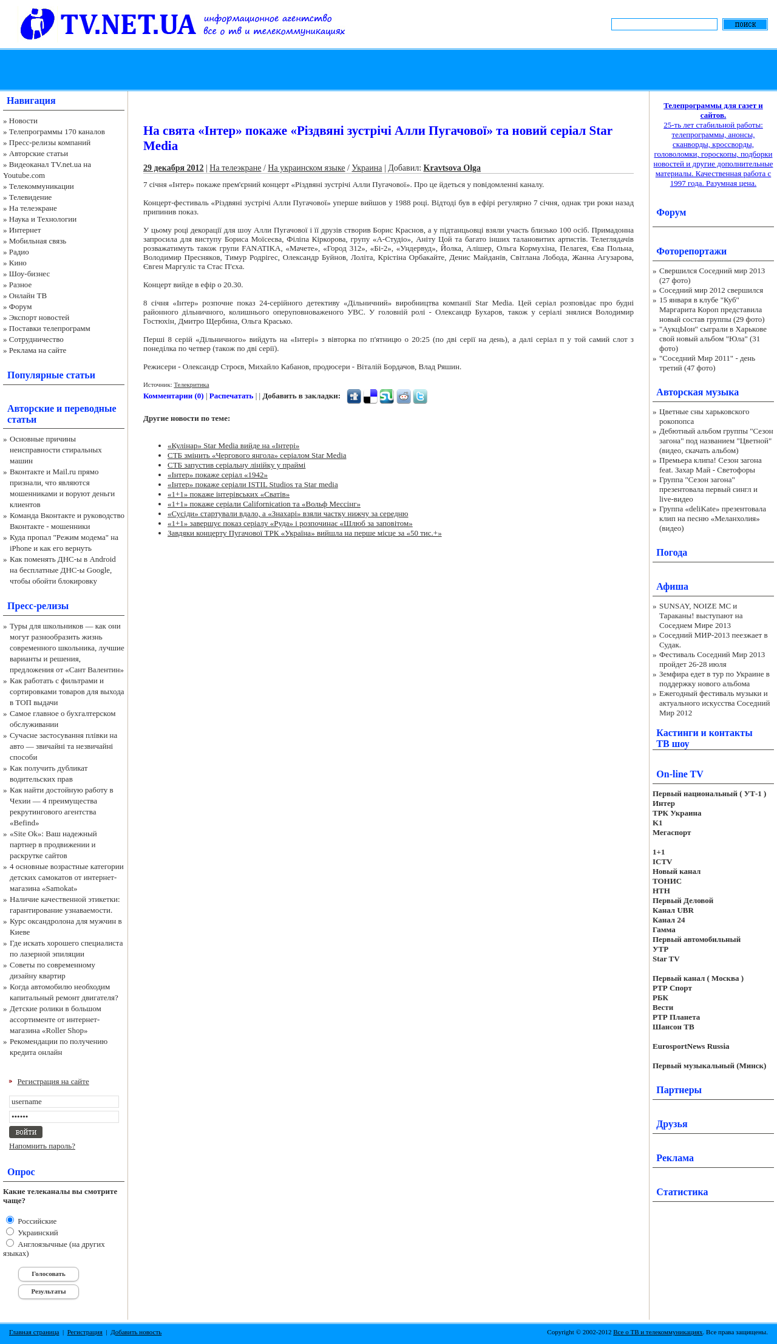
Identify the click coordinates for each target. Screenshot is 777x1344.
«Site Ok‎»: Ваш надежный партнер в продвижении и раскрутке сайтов (53, 844)
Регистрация (85, 1331)
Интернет (25, 229)
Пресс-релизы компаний (49, 142)
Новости (23, 120)
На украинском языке (306, 167)
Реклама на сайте (38, 350)
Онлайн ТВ (28, 295)
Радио (19, 251)
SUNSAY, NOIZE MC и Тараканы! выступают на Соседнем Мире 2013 (700, 615)
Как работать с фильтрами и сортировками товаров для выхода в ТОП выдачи (67, 691)
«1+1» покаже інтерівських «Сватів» (229, 494)
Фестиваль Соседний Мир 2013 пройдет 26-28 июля (712, 659)
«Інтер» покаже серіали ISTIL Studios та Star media (253, 484)
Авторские (30, 408)
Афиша (672, 586)
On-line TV (680, 774)
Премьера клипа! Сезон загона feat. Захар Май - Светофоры (710, 464)
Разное (20, 284)
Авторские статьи (38, 153)
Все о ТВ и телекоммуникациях (657, 1331)
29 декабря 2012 (173, 167)
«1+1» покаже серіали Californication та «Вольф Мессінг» (264, 503)
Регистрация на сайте (53, 1081)
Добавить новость (135, 1331)
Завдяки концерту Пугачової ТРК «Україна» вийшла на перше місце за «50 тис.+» (305, 532)
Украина (366, 167)
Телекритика (191, 384)
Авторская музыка (697, 392)
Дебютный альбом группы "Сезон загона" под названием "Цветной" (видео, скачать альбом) (716, 440)
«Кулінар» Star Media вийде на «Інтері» (233, 445)
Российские (36, 1221)
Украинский (37, 1232)
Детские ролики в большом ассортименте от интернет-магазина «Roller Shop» (55, 1019)
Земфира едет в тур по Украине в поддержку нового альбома (714, 678)
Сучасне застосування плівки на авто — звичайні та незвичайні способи (63, 746)
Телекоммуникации (41, 186)
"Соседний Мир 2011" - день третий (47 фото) (707, 362)
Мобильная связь (37, 240)
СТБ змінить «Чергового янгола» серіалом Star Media (257, 455)
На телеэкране (33, 208)
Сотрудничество (36, 339)
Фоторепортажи (691, 251)
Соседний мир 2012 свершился (711, 290)
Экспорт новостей (39, 317)
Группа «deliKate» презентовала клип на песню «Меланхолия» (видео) (712, 518)
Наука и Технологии (42, 218)
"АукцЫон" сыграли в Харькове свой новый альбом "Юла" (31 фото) (713, 338)
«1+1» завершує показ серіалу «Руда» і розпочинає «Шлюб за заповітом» (290, 523)
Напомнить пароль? (42, 1145)
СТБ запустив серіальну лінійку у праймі (236, 464)
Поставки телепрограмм (49, 328)
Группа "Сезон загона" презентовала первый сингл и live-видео (708, 489)
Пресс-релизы (38, 606)
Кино (18, 262)
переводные (90, 408)
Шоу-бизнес (29, 273)
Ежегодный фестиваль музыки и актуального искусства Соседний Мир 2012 (714, 703)
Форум (20, 306)
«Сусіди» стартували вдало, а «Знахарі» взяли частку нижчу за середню (288, 513)
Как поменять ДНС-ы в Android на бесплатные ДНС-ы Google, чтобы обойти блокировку (63, 569)
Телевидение (30, 197)
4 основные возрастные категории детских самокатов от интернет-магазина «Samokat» (67, 877)
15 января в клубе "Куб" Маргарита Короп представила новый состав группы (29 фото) (712, 309)
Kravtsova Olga (452, 167)
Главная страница (34, 1331)
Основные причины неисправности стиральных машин (56, 449)
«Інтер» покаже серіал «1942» (218, 474)
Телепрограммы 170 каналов (57, 131)
